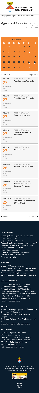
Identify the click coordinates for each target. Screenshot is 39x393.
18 (29, 56)
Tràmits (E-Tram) (22, 284)
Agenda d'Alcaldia (18, 16)
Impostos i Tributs (28, 291)
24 (24, 62)
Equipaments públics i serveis (13, 273)
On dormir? (17, 312)
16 (19, 56)
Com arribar (25, 324)
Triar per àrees (34, 25)
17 (24, 56)
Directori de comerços (24, 270)
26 (35, 62)
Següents (33, 75)
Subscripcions (20, 342)
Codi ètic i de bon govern (11, 245)
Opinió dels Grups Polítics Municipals (16, 340)
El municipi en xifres (9, 268)
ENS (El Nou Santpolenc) (11, 335)
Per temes (22, 332)
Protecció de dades (9, 250)
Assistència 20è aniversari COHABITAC (25, 201)
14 (9, 56)
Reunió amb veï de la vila (24, 81)
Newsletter (26, 337)
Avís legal (19, 385)
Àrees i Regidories (8, 243)
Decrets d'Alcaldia (8, 257)
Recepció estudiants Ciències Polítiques (22, 184)
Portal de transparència (10, 301)
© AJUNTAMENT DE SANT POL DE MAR (19, 367)
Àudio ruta (31, 309)
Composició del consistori (22, 236)
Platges (4, 316)
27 (4, 67)
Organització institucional (11, 240)
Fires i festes (21, 275)
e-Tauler (32, 293)
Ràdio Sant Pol (7, 342)
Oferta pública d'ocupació (18, 296)
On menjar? (5, 312)
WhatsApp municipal (9, 344)
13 (4, 56)
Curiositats (32, 275)
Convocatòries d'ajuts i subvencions (15, 298)
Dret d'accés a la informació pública (15, 252)
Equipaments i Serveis (26, 243)
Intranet (19, 387)
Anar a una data (31, 28)
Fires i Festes (23, 314)
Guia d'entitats (7, 270)
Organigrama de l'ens (9, 238)
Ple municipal (19, 149)
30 (19, 67)
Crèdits (19, 383)
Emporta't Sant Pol (8, 314)
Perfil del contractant (9, 293)
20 (4, 62)
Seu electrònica (7, 284)
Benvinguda (6, 236)
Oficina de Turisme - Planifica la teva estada (18, 319)
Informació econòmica (10, 291)
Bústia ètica (28, 245)
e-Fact (3, 296)
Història (4, 309)
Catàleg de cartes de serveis (12, 255)
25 (29, 62)
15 (14, 56)
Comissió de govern (22, 115)
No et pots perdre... (17, 309)
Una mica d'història (27, 268)
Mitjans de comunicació (10, 337)
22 (14, 62)
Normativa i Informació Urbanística (15, 289)
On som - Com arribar (18, 266)
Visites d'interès (7, 275)
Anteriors (5, 75)
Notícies (4, 332)
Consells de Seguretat (10, 324)
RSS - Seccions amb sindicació (13, 347)
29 (14, 67)
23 (19, 62)
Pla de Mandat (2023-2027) (12, 247)
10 (24, 51)
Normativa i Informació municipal (14, 286)
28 (9, 67)
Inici (2, 16)
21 (9, 62)
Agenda (8, 16)
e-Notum (23, 293)
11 (29, 51)
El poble (4, 266)
